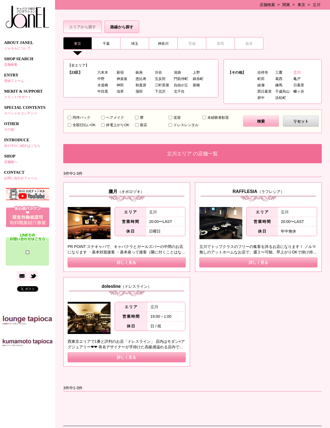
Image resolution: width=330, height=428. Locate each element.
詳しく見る (126, 262)
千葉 (106, 44)
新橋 (196, 85)
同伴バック (81, 117)
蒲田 (139, 91)
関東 (286, 5)
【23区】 (75, 72)
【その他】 (237, 72)
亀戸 (297, 79)
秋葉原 (141, 85)
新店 (143, 125)
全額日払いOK (84, 125)
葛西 (278, 79)
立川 (316, 5)
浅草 (120, 91)
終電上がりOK (117, 125)
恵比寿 (141, 79)
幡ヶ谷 (298, 91)
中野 (101, 79)
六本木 (102, 72)
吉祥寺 (262, 72)
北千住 (179, 91)
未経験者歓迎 (218, 117)
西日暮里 (264, 91)
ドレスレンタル (186, 125)
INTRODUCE (27, 143)
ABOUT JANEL (27, 45)
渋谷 (158, 72)
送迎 (177, 117)
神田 (120, 85)
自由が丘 (181, 85)
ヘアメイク (115, 117)
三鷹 (278, 72)
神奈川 (163, 44)
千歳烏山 (282, 91)
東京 (301, 5)
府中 (261, 98)
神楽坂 (122, 79)
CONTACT (27, 175)
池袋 (177, 72)
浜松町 (280, 98)
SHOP (27, 159)
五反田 (160, 79)
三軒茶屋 (162, 85)
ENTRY (27, 78)
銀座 (139, 72)
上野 (196, 72)
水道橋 (102, 85)
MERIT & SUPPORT (27, 94)
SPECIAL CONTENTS (27, 110)
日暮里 (298, 85)
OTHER (27, 126)
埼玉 (134, 44)
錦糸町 (198, 79)
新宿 (120, 72)
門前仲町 (181, 79)
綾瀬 (261, 85)
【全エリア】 (78, 65)
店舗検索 (267, 5)
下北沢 (160, 91)
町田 (261, 79)
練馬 (278, 85)
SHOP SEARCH (27, 62)
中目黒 (102, 91)
